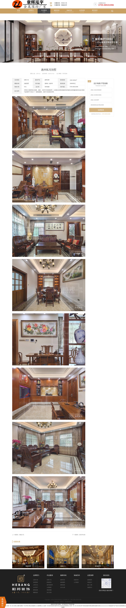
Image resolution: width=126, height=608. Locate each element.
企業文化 (35, 585)
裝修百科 (76, 579)
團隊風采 (35, 592)
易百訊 (62, 601)
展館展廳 (49, 590)
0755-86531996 (106, 5)
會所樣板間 (50, 585)
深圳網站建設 (68, 601)
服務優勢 (62, 582)
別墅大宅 (49, 579)
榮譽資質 (35, 590)
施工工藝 (89, 585)
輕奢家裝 (49, 582)
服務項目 (62, 579)
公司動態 (76, 582)
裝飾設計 (89, 582)
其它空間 (49, 592)
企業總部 (49, 587)
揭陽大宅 (21, 542)
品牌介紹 (35, 579)
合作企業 (62, 587)
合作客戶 (35, 587)
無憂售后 (89, 587)
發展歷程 (35, 582)
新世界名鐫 (82, 542)
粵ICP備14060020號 (75, 599)
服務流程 (62, 585)
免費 (89, 87)
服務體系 (89, 579)
